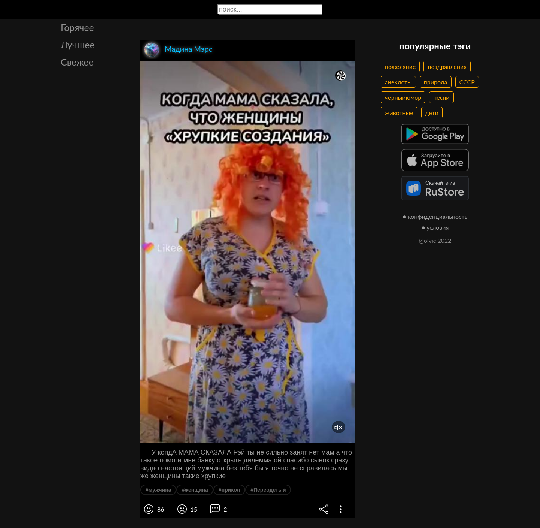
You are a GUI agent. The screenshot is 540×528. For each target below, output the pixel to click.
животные (399, 112)
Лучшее (78, 44)
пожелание (400, 66)
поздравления (447, 66)
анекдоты (398, 81)
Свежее (77, 61)
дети (431, 112)
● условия (435, 227)
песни (441, 97)
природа (435, 81)
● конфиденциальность (435, 216)
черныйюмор (403, 97)
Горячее (77, 27)
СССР (467, 81)
